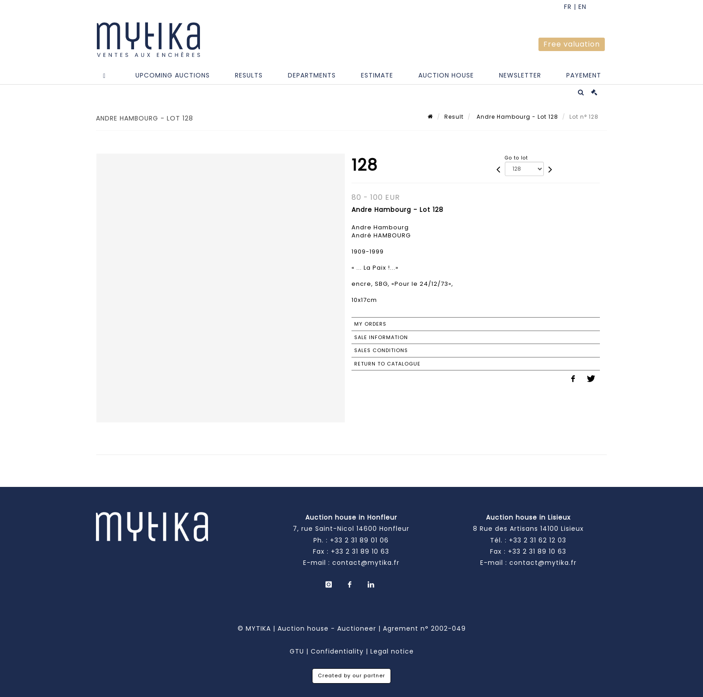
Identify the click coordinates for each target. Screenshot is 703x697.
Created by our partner (351, 675)
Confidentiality (337, 651)
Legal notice (392, 651)
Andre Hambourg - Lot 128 (516, 116)
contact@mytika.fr (365, 562)
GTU (297, 651)
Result (454, 116)
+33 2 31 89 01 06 (359, 540)
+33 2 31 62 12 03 (537, 540)
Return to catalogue (387, 363)
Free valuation (571, 44)
